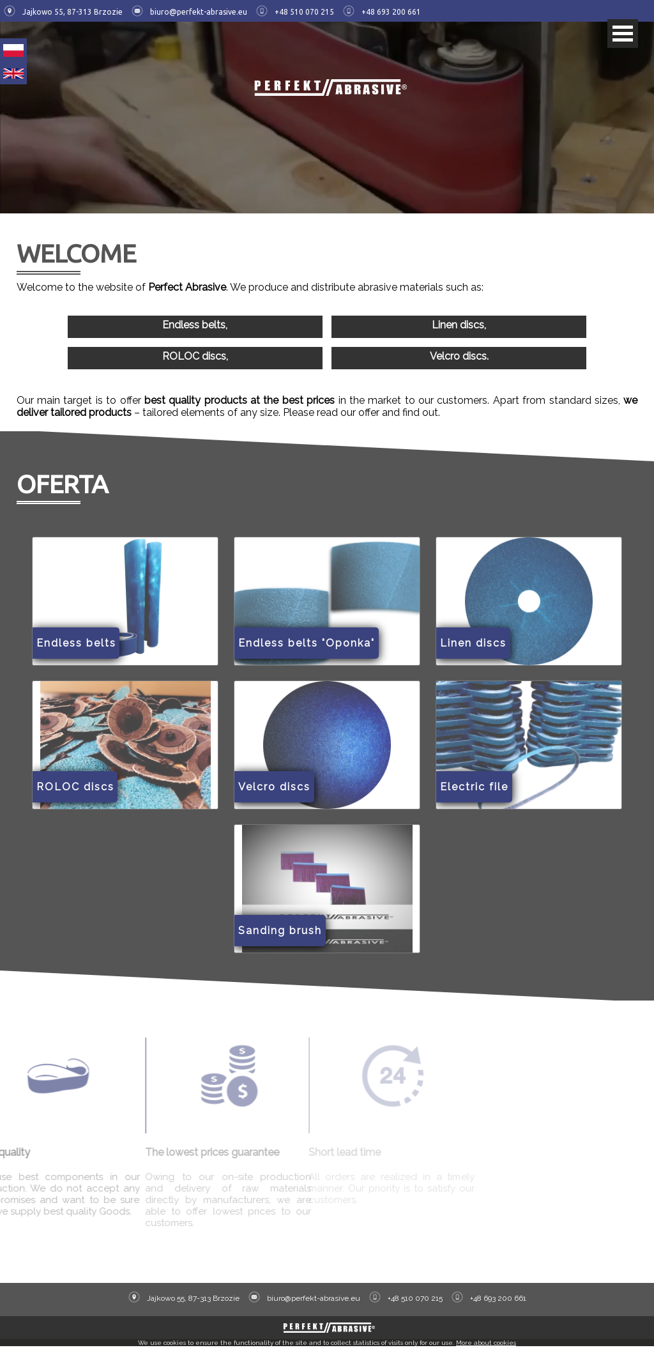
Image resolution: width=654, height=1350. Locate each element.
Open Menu (622, 33)
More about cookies (486, 1346)
